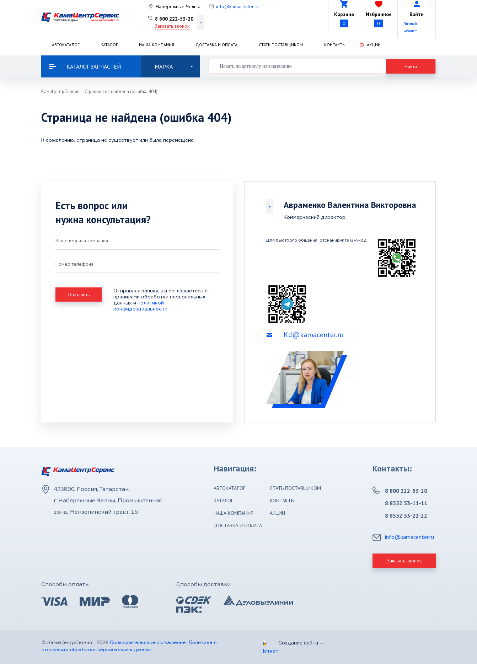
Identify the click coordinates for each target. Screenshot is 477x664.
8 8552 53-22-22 (406, 515)
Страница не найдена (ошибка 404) (121, 91)
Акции (374, 44)
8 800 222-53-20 (174, 19)
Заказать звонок (172, 26)
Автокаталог (65, 44)
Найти (410, 66)
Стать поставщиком (281, 44)
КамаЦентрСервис (60, 91)
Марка (174, 66)
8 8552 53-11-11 (406, 503)
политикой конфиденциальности (140, 305)
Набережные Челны (178, 6)
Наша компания (156, 44)
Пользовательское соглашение (147, 642)
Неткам (270, 651)
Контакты (334, 44)
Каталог (109, 44)
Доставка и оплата (216, 44)
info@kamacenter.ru (237, 6)
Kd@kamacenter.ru (314, 334)
